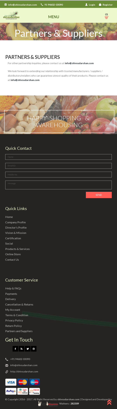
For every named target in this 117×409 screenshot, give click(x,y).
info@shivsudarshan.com (20, 4)
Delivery (10, 299)
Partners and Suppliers (19, 331)
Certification (13, 238)
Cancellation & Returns (20, 304)
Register (106, 4)
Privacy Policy (14, 320)
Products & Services (18, 248)
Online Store (13, 254)
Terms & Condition (17, 315)
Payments (11, 293)
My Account (12, 309)
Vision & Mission (15, 232)
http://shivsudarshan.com (21, 371)
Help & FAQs (13, 288)
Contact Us (12, 259)
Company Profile (16, 222)
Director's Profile (16, 227)
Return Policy (14, 325)
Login (90, 4)
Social (9, 243)
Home (9, 216)
